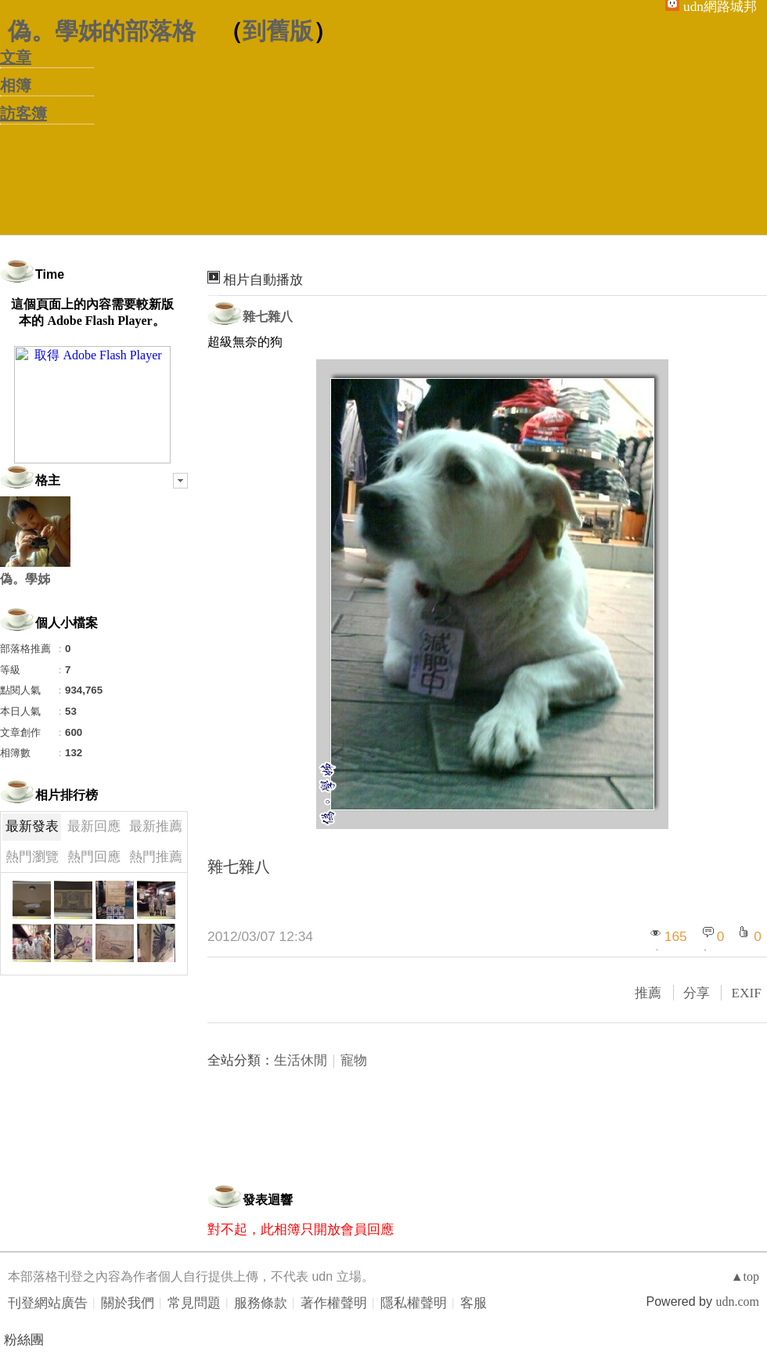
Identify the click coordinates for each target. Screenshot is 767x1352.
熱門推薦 (155, 856)
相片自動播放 (263, 279)
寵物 (353, 1060)
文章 (15, 57)
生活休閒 (300, 1060)
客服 (473, 1303)
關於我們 (127, 1303)
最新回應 (94, 826)
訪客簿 (23, 113)
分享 (696, 993)
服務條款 (260, 1303)
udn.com (737, 1301)
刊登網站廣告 (48, 1303)
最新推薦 (155, 826)
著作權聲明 (334, 1303)
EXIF (746, 993)
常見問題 (194, 1303)
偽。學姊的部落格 (102, 31)
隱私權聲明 (413, 1303)
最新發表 (32, 826)
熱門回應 (94, 856)
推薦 (648, 993)
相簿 (15, 85)
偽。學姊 (25, 579)
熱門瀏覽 (32, 856)
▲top (745, 1276)
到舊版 (278, 31)
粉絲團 (24, 1339)
